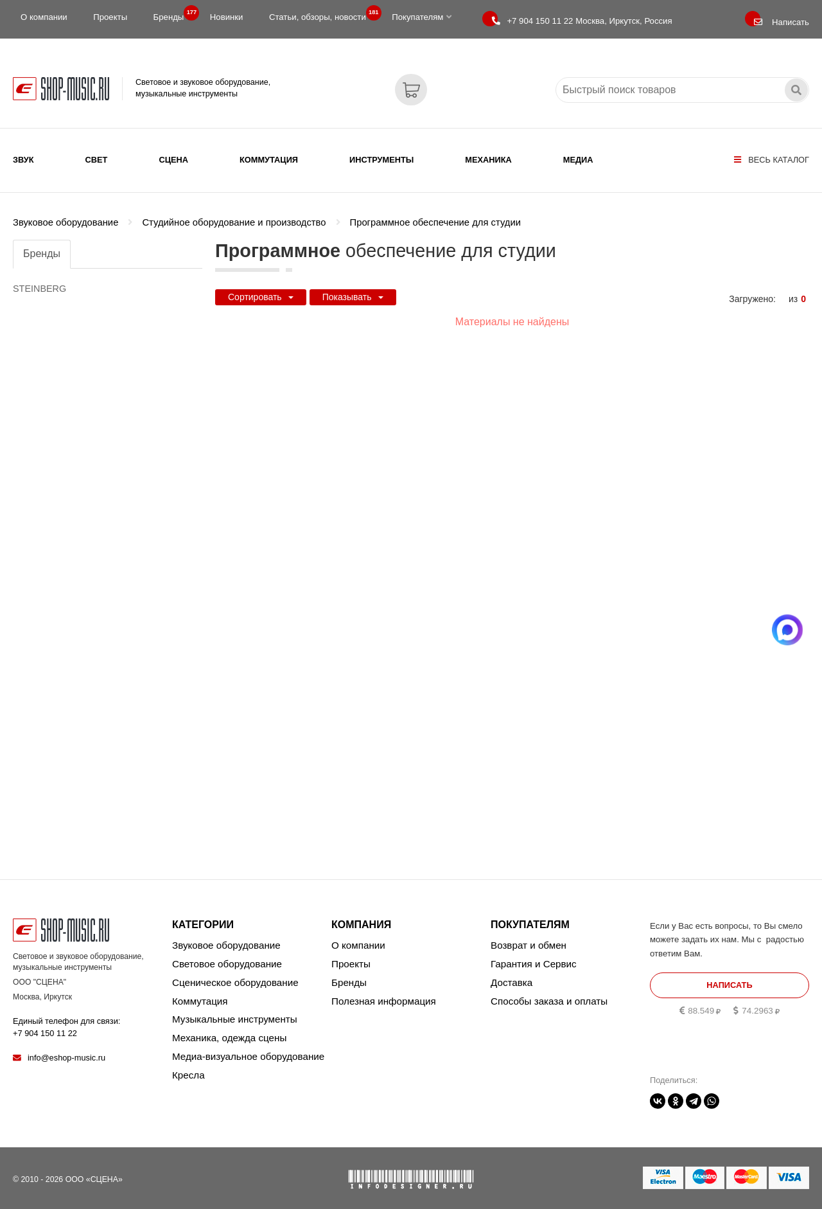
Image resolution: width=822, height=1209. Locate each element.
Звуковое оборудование (65, 214)
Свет (96, 160)
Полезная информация (383, 995)
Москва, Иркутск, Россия (582, 21)
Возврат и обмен (528, 940)
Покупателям (421, 17)
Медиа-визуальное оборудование (248, 1051)
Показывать (352, 288)
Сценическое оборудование (235, 977)
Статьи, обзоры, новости (321, 14)
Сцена (173, 160)
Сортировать (260, 288)
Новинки (226, 17)
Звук (23, 160)
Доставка (511, 977)
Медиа (578, 160)
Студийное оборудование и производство (234, 214)
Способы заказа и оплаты (549, 995)
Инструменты (381, 160)
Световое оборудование (227, 958)
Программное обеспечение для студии (435, 214)
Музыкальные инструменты (234, 1014)
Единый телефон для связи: (66, 1022)
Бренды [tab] (41, 245)
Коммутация (269, 160)
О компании (44, 17)
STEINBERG (39, 280)
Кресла (188, 1069)
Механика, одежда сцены (229, 1033)
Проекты (110, 17)
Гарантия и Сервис (534, 958)
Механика (488, 160)
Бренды (172, 14)
